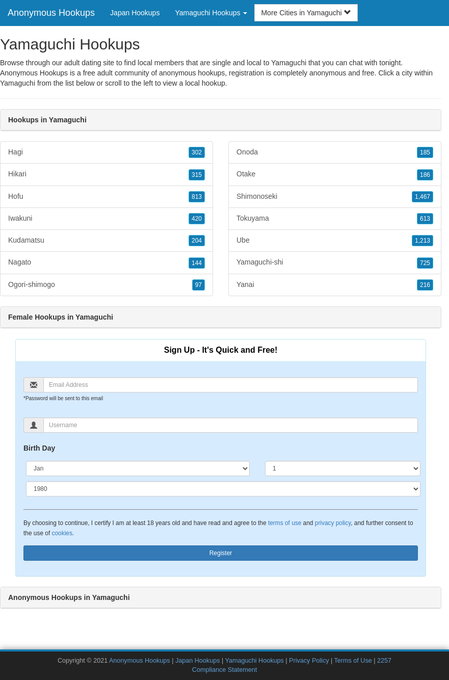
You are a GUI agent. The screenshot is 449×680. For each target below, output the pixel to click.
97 (198, 285)
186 (425, 174)
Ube (334, 240)
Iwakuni (106, 218)
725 (425, 263)
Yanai (334, 285)
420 (197, 218)
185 (425, 152)
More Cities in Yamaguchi (306, 13)
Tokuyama (334, 218)
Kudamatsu (106, 240)
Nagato (106, 262)
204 (197, 240)
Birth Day (39, 448)
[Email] (230, 385)
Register (220, 553)
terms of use (284, 523)
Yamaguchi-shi (334, 262)
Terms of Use (353, 660)
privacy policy (333, 523)
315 (197, 174)
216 (425, 285)
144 (197, 263)
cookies (62, 533)
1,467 (422, 196)
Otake (334, 174)
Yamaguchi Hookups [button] (211, 13)
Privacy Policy (309, 660)
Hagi (106, 152)
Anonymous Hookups (51, 13)
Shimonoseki (334, 196)
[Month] (138, 468)
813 (197, 196)
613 (425, 218)
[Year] (223, 488)
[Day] (342, 468)
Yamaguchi (17, 83)
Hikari (106, 174)
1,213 (422, 240)
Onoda (334, 152)
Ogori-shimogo (106, 285)
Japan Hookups (135, 13)
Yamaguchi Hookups (254, 660)
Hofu (106, 196)
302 (197, 152)
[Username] (230, 425)
